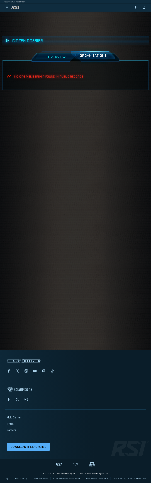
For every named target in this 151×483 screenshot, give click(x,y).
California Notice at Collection (66, 478)
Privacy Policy (21, 478)
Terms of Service (40, 478)
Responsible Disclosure (96, 478)
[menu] (7, 8)
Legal (7, 478)
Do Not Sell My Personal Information (129, 478)
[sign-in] (144, 8)
